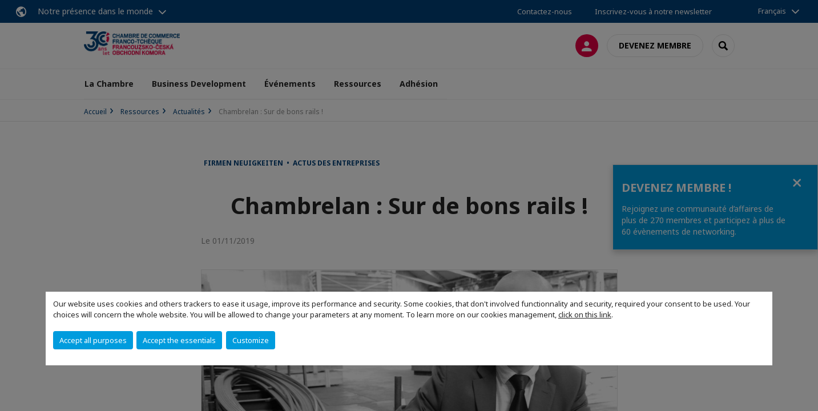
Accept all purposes (93, 340)
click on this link (584, 314)
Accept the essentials (179, 340)
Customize (250, 340)
